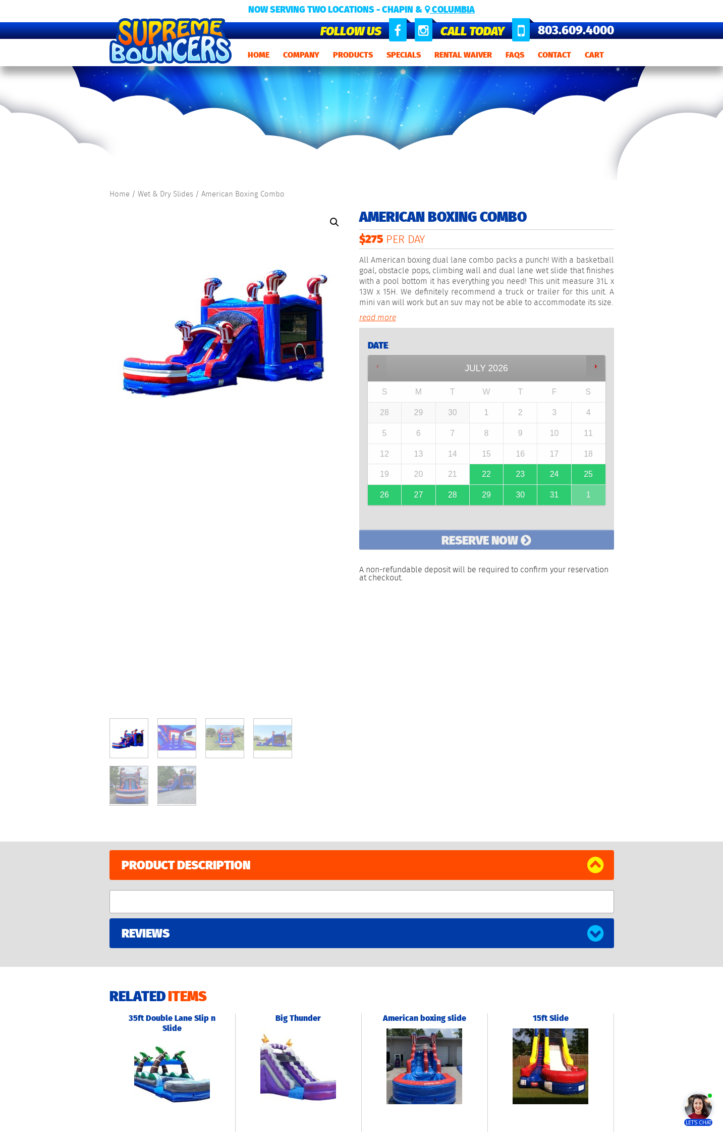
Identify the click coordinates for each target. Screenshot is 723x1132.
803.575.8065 (409, 1009)
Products (353, 55)
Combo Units (213, 993)
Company (301, 55)
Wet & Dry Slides (165, 194)
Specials (403, 55)
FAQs (515, 55)
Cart (594, 55)
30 (520, 494)
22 (486, 474)
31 (554, 494)
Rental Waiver (463, 55)
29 (486, 494)
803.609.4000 (576, 30)
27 (418, 494)
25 (588, 474)
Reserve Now (486, 540)
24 (554, 474)
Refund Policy (399, 1121)
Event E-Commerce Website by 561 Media (553, 1036)
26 (384, 494)
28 (452, 494)
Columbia (450, 9)
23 (520, 474)
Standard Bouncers (225, 977)
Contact (554, 55)
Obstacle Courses (222, 1024)
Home (258, 55)
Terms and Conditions (339, 1121)
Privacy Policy (279, 1121)
